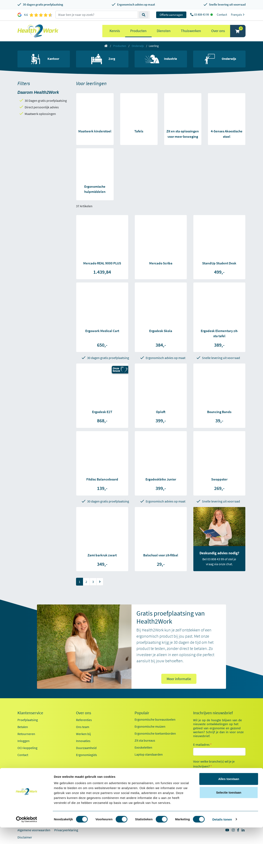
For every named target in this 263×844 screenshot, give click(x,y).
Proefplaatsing (27, 720)
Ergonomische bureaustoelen (155, 719)
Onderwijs (138, 46)
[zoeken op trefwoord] (96, 15)
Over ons (218, 30)
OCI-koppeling (27, 748)
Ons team (82, 727)
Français (238, 14)
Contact (222, 14)
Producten (138, 30)
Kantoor (203, 773)
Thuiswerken (191, 30)
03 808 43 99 (201, 14)
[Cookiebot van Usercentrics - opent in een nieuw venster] (27, 836)
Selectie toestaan (228, 809)
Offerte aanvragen (171, 15)
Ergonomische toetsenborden (155, 733)
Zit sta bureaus (145, 740)
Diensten (164, 30)
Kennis (115, 30)
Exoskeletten (143, 747)
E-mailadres (202, 744)
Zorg (201, 780)
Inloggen (23, 741)
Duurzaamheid (86, 748)
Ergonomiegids (86, 755)
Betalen (22, 727)
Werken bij (83, 734)
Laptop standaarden (149, 754)
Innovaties (83, 741)
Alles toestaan (228, 795)
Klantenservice (30, 712)
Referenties (84, 720)
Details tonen (222, 836)
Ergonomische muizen (150, 726)
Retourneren (26, 734)
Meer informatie (179, 678)
